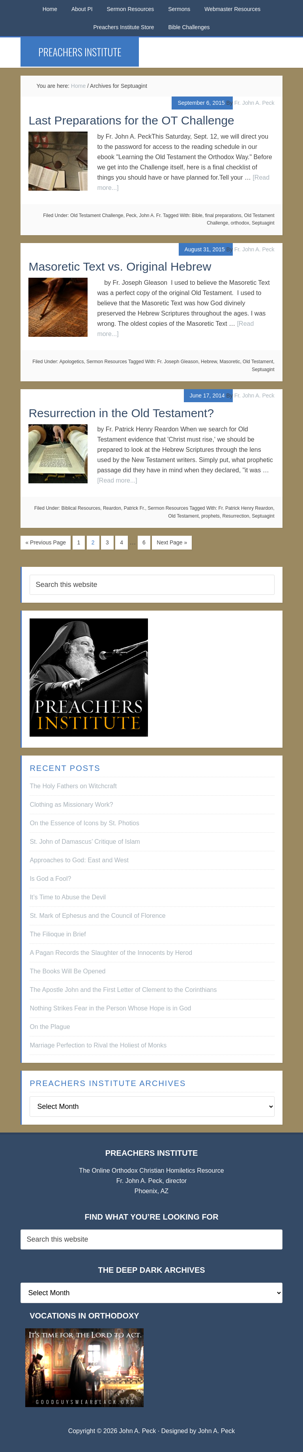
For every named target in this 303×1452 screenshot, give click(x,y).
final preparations (223, 215)
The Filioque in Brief (58, 934)
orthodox (240, 223)
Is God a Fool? (50, 878)
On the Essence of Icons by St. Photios (84, 823)
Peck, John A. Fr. (144, 215)
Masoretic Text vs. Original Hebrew (119, 266)
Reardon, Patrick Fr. (124, 508)
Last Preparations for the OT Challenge (131, 120)
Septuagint (263, 223)
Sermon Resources (106, 361)
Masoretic (229, 361)
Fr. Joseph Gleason (177, 361)
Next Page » (172, 542)
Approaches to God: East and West (79, 860)
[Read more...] (117, 480)
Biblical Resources (81, 508)
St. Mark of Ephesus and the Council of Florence (97, 915)
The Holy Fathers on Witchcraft (73, 786)
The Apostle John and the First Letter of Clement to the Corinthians (123, 989)
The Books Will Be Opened (67, 971)
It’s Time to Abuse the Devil (68, 897)
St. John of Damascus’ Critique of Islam (85, 841)
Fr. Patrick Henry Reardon (246, 508)
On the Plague (50, 1026)
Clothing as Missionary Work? (71, 804)
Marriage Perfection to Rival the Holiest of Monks (98, 1045)
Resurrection (236, 516)
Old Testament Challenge (96, 215)
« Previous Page (45, 542)
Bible (197, 215)
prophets (210, 516)
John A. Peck (216, 1431)
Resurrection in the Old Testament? (121, 413)
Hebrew (209, 361)
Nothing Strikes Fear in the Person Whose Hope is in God (110, 1008)
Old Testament (258, 361)
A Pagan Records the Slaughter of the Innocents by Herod (111, 952)
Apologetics (71, 361)
